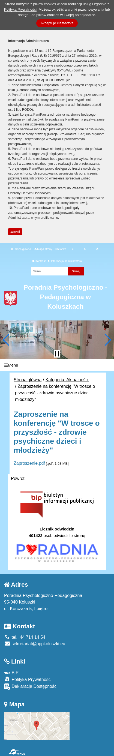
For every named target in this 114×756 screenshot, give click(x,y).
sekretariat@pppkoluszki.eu (34, 643)
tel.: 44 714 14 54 (24, 637)
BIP (11, 672)
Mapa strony (43, 249)
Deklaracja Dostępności (31, 686)
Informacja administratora (65, 261)
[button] (6, 340)
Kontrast (39, 261)
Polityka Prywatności (28, 679)
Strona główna (20, 249)
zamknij (15, 231)
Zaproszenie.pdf (29, 463)
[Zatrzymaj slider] (57, 353)
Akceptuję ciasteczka (56, 23)
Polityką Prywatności (20, 9)
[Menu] (57, 365)
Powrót (18, 478)
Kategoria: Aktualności (67, 379)
